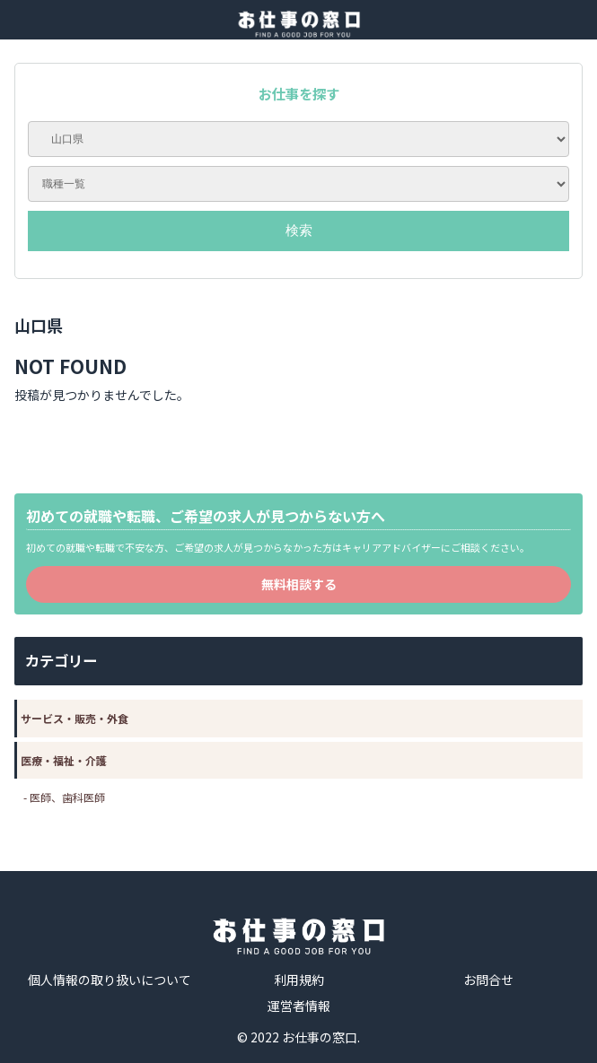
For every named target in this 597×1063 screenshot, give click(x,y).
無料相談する (299, 584)
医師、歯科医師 (67, 797)
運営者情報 (299, 1006)
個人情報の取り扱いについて (109, 980)
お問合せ (488, 980)
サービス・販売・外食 (74, 718)
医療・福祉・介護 (64, 760)
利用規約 (299, 980)
